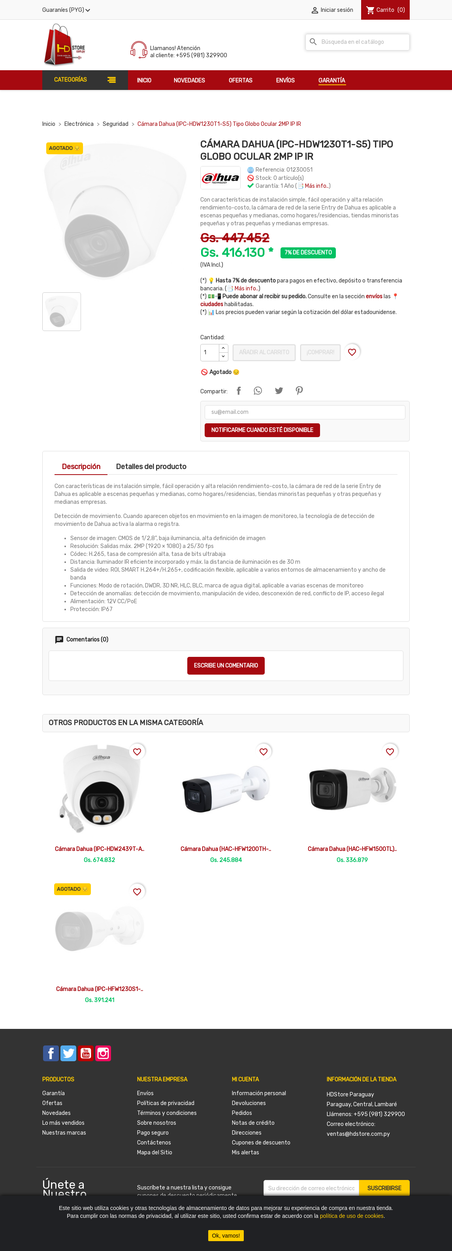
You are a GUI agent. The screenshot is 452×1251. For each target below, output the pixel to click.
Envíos (145, 1093)
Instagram (103, 1053)
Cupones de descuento (261, 1142)
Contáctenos (154, 1142)
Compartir (239, 390)
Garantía (53, 1093)
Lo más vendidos (63, 1123)
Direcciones (247, 1132)
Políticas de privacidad (165, 1103)
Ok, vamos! (226, 1235)
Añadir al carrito (264, 352)
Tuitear (279, 390)
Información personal (259, 1093)
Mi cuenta (245, 1079)
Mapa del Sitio (154, 1152)
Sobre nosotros (156, 1123)
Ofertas (52, 1103)
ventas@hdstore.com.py (358, 1134)
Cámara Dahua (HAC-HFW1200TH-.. (226, 849)
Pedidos (242, 1113)
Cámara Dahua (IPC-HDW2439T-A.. (99, 849)
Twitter (68, 1053)
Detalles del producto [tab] (151, 466)
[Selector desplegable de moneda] (67, 10)
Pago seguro (153, 1132)
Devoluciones (249, 1103)
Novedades (56, 1113)
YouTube (86, 1053)
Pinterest (299, 390)
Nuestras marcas (64, 1132)
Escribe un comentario (226, 665)
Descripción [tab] (81, 466)
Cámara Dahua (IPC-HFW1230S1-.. (99, 989)
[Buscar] (357, 42)
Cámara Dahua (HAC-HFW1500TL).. (352, 849)
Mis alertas (245, 1152)
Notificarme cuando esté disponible (262, 430)
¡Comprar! (320, 352)
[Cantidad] (209, 352)
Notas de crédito (253, 1123)
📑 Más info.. (313, 186)
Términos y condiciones (167, 1113)
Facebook (51, 1053)
